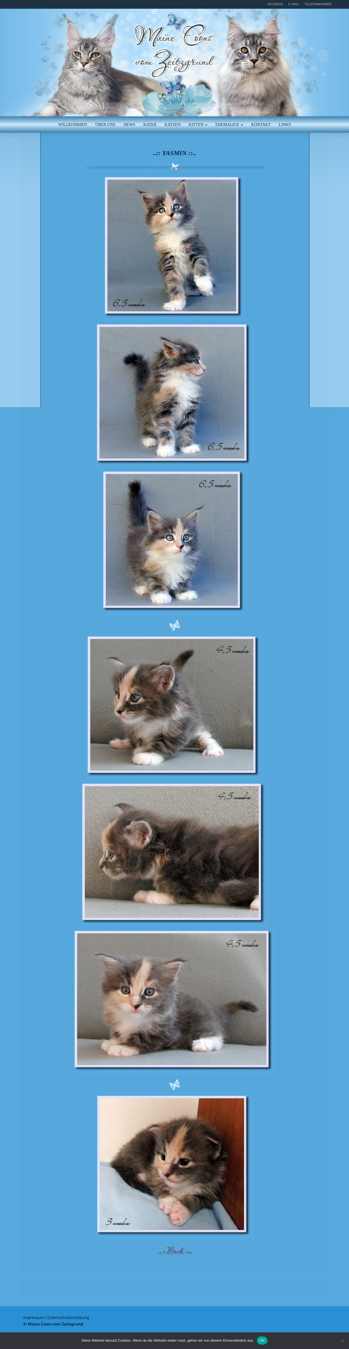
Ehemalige (229, 124)
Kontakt (260, 124)
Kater (149, 124)
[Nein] (342, 1340)
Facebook (275, 4)
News (129, 124)
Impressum (33, 1317)
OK (262, 1340)
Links (285, 124)
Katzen (172, 124)
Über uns (105, 124)
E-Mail (293, 4)
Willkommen (72, 124)
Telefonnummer (317, 4)
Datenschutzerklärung (68, 1317)
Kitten (198, 124)
